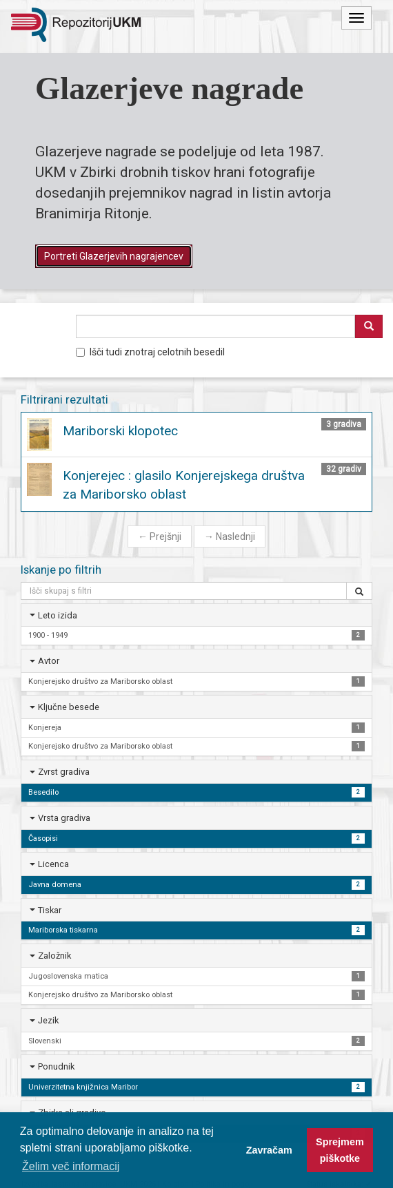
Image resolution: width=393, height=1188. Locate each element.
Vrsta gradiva (64, 818)
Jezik (48, 1020)
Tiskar (49, 910)
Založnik (54, 955)
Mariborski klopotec (120, 431)
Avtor (48, 661)
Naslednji (229, 536)
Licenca (53, 864)
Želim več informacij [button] (70, 1166)
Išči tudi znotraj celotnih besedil (150, 351)
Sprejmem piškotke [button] (340, 1150)
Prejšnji (159, 536)
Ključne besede (68, 707)
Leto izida (57, 615)
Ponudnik (56, 1066)
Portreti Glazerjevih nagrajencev (113, 256)
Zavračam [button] (269, 1150)
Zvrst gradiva (64, 772)
